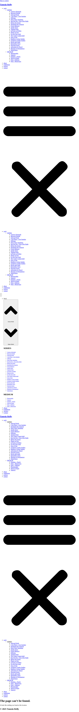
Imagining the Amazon (17, 24)
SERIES (9, 10)
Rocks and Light (15, 42)
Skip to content (4, 1)
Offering (13, 18)
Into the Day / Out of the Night (19, 21)
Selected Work (15, 15)
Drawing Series (15, 45)
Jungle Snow (14, 27)
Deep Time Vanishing (17, 19)
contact (6, 68)
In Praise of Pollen (16, 31)
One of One (14, 37)
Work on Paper (15, 58)
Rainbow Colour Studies (18, 39)
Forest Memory (15, 26)
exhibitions (7, 64)
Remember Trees (15, 44)
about (5, 63)
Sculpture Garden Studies (18, 40)
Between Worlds (15, 13)
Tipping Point (15, 29)
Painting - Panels (15, 56)
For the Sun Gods (16, 34)
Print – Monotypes (11, 406)
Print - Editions (15, 60)
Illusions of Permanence (18, 48)
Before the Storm (16, 23)
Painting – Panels (11, 401)
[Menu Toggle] (1, 294)
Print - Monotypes (16, 61)
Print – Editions (10, 404)
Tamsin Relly (6, 4)
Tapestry (13, 55)
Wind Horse (14, 50)
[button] (39, 149)
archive (6, 66)
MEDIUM (10, 52)
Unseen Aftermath (16, 11)
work (5, 8)
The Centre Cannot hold (17, 35)
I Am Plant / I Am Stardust (18, 16)
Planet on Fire (15, 32)
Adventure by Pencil (16, 47)
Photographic (14, 53)
